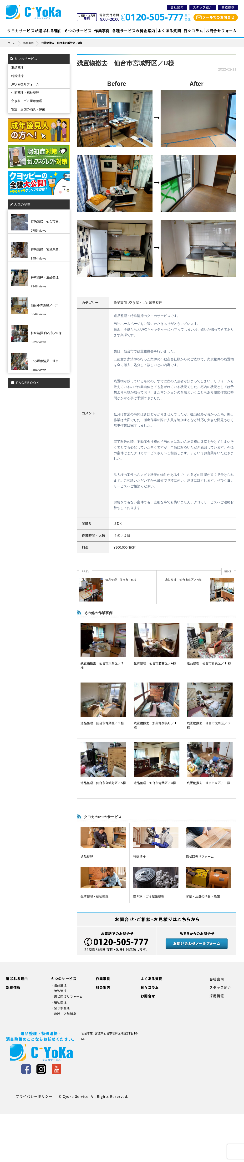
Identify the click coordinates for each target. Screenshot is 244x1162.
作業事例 (102, 30)
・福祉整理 (59, 1002)
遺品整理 (87, 856)
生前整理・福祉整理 (94, 896)
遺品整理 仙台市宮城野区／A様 (103, 783)
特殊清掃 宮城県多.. (45, 249)
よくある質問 (169, 30)
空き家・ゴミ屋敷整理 (148, 896)
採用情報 (216, 995)
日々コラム (193, 30)
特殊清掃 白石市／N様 (46, 333)
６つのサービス (78, 30)
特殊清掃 (139, 856)
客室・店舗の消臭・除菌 (203, 896)
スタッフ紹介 (202, 7)
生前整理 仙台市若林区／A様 (155, 663)
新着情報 (13, 987)
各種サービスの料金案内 (133, 30)
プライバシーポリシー (34, 1096)
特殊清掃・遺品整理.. (45, 277)
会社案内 (177, 7)
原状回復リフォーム (200, 856)
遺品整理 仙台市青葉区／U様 (155, 783)
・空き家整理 (60, 1008)
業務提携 (228, 7)
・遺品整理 (59, 985)
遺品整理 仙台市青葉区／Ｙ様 (102, 723)
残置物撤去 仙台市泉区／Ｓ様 (208, 783)
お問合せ (148, 996)
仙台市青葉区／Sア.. (45, 305)
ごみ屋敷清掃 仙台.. (45, 361)
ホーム (15, 42)
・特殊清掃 (59, 991)
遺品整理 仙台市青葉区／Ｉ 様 (209, 663)
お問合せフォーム (221, 30)
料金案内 (103, 987)
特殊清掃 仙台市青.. (45, 221)
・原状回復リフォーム (67, 996)
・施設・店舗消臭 (63, 1014)
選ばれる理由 (17, 978)
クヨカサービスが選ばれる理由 (34, 30)
